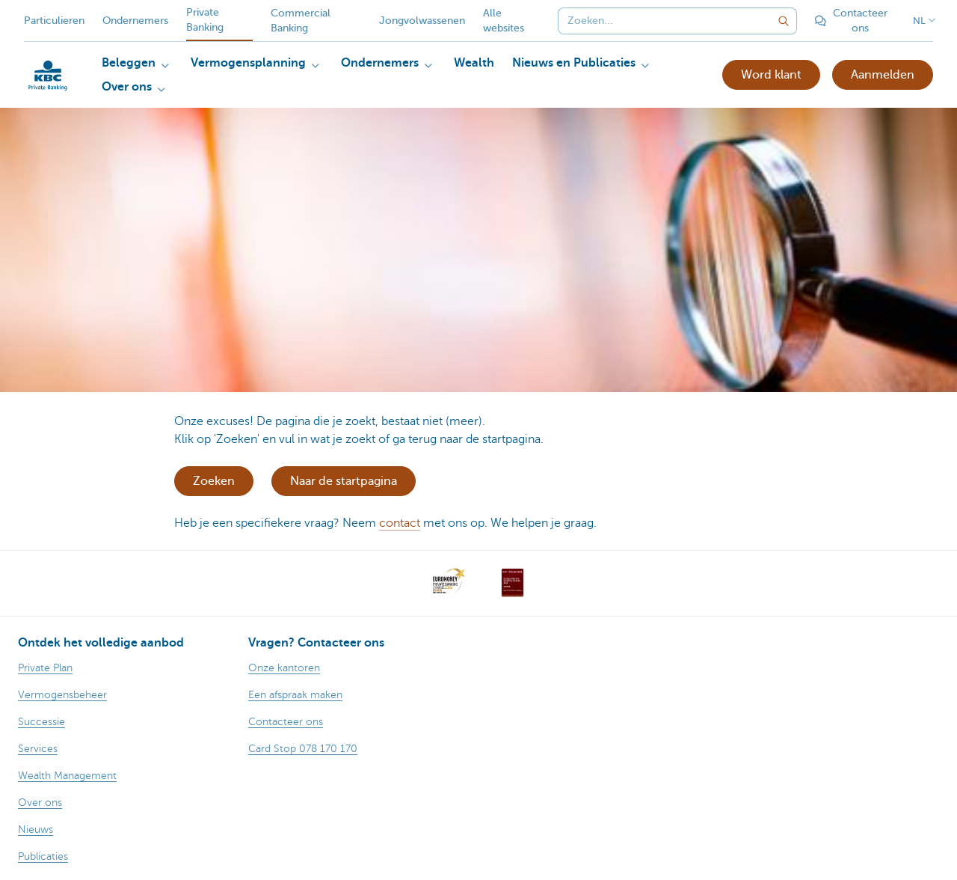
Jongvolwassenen (422, 20)
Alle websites (503, 20)
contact (399, 523)
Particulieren (54, 20)
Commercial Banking (300, 20)
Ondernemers (135, 20)
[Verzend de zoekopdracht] (783, 20)
